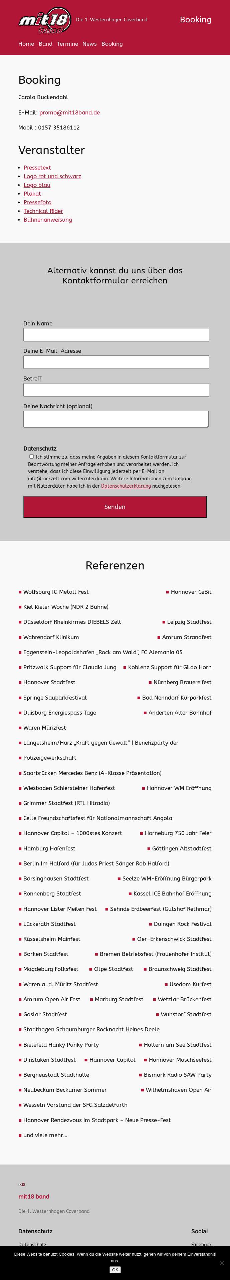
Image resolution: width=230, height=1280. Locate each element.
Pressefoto (37, 202)
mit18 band (33, 1197)
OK (115, 1269)
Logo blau (37, 185)
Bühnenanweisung (48, 220)
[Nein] (221, 1263)
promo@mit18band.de (69, 112)
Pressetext (37, 168)
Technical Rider (43, 211)
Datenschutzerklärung (126, 486)
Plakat (32, 194)
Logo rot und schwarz (52, 176)
